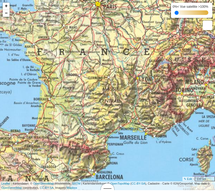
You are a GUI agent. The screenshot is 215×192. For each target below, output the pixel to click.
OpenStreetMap (43, 183)
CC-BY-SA (138, 183)
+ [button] (6, 6)
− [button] (6, 13)
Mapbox (72, 187)
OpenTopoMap (120, 183)
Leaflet (5, 183)
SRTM (76, 183)
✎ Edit (188, 179)
